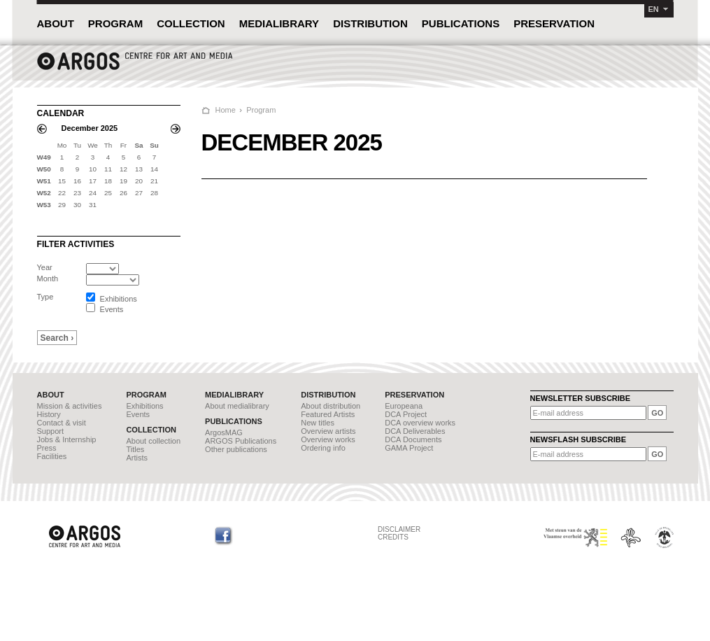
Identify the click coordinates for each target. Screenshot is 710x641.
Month (48, 278)
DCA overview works (420, 422)
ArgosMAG (224, 432)
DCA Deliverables (415, 431)
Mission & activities (69, 406)
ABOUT (55, 23)
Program (261, 110)
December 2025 (90, 128)
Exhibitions (144, 406)
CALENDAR (61, 113)
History (49, 414)
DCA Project (406, 414)
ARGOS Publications (240, 441)
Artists (137, 457)
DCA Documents (413, 439)
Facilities (52, 456)
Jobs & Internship (67, 439)
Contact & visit (61, 422)
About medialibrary (237, 406)
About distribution (330, 406)
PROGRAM (115, 23)
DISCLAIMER (399, 529)
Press (47, 448)
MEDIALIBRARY (279, 23)
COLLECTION (191, 23)
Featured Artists (328, 414)
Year (44, 267)
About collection (153, 441)
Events (138, 414)
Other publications (236, 449)
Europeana (404, 406)
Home (225, 110)
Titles (135, 449)
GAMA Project (409, 448)
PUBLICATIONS (460, 23)
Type (45, 297)
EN (653, 9)
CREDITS (393, 537)
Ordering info (323, 448)
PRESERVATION (554, 23)
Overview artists (328, 431)
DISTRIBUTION (370, 23)
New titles (317, 422)
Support (50, 431)
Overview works (328, 439)
